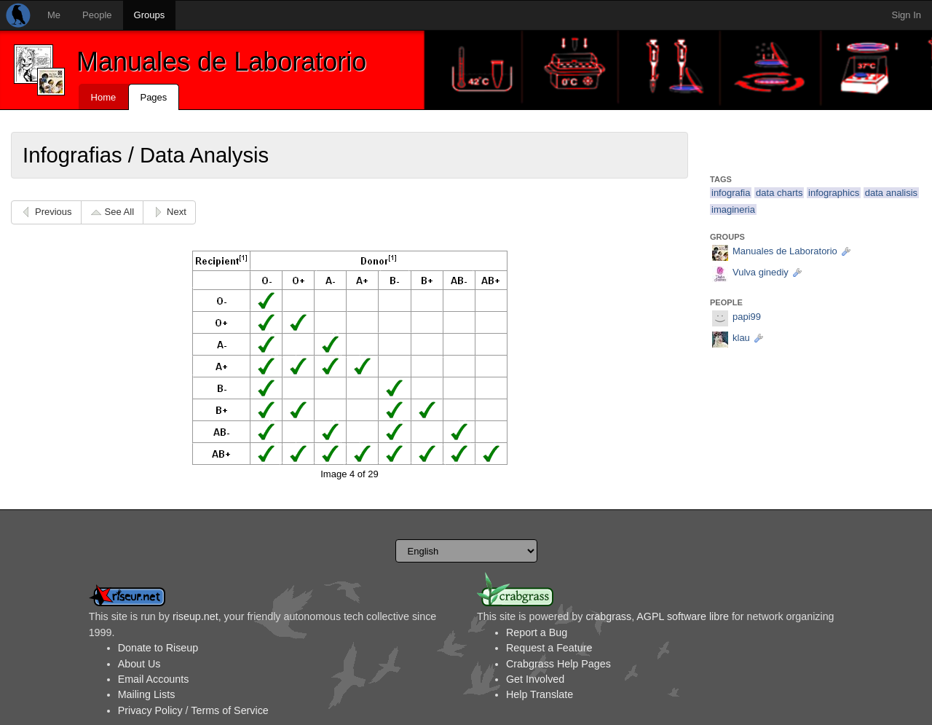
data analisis (891, 192)
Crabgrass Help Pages (558, 664)
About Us (139, 664)
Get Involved (535, 679)
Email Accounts (153, 679)
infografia (730, 192)
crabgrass (608, 616)
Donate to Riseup (158, 648)
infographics (833, 192)
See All (119, 211)
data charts (779, 192)
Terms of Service (229, 710)
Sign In (906, 14)
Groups (149, 14)
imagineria (733, 209)
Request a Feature (549, 648)
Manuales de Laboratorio (221, 62)
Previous (53, 211)
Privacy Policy (150, 710)
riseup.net (195, 616)
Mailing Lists (146, 694)
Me (53, 14)
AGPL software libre (682, 616)
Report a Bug (536, 632)
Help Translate (539, 694)
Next (176, 211)
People (96, 14)
